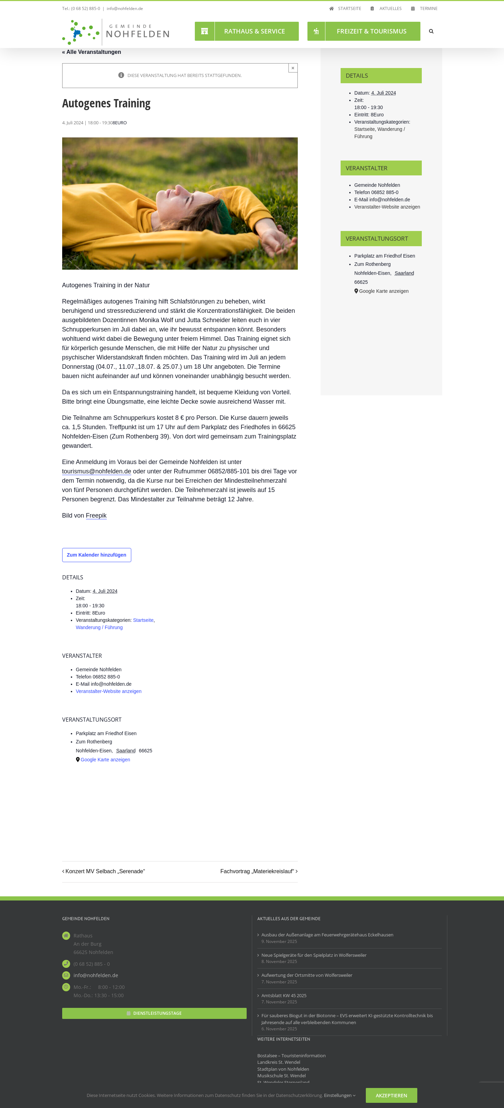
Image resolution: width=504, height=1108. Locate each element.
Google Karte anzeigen (105, 759)
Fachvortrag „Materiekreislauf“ (257, 871)
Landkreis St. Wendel (278, 1062)
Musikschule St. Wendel (281, 1075)
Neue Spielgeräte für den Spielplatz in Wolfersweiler (314, 955)
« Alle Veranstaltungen (91, 52)
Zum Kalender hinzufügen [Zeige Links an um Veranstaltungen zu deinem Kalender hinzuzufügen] (96, 555)
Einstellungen (339, 1095)
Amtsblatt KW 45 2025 (283, 995)
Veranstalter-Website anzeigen (109, 691)
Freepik (96, 515)
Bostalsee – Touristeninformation (291, 1055)
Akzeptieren (391, 1095)
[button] (431, 31)
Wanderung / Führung (99, 627)
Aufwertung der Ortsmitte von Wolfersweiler (306, 975)
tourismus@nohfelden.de (96, 471)
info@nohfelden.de (125, 8)
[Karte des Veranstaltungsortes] (143, 805)
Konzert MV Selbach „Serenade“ (105, 871)
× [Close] (293, 68)
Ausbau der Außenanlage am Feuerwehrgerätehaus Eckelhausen (327, 935)
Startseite (143, 620)
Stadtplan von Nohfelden (283, 1069)
